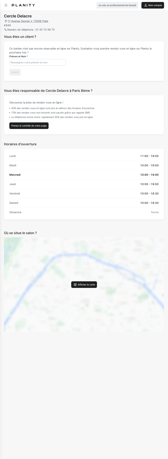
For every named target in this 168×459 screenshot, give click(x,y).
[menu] (6, 5)
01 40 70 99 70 (45, 29)
